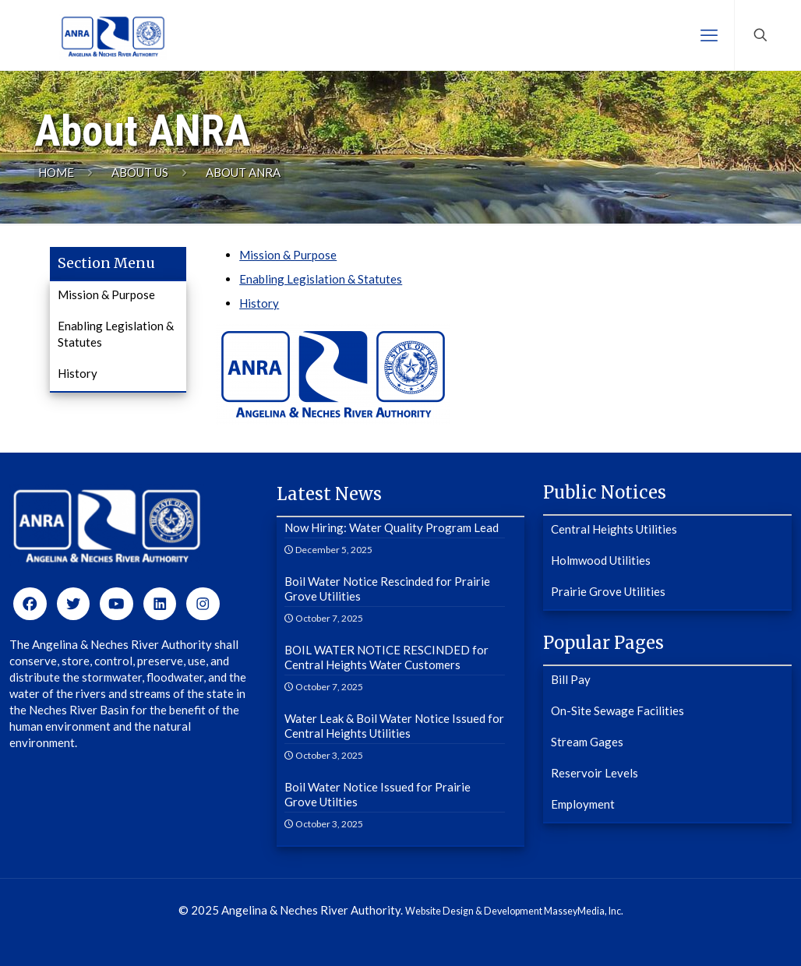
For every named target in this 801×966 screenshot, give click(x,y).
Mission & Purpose (288, 255)
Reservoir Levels (594, 773)
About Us (139, 172)
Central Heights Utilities (614, 529)
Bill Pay (571, 679)
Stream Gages (587, 742)
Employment (583, 804)
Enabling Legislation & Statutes (320, 279)
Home (56, 172)
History (259, 303)
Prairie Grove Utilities (608, 591)
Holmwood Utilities (601, 560)
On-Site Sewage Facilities (617, 710)
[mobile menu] (709, 35)
